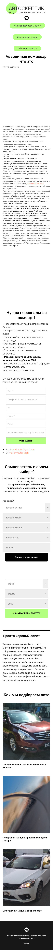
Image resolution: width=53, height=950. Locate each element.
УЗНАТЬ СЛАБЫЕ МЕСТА (26, 613)
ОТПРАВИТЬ (26, 440)
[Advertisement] (26, 99)
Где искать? (8, 501)
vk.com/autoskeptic (19, 452)
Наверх (26, 943)
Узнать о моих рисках (26, 557)
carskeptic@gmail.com (23, 449)
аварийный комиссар (35, 184)
